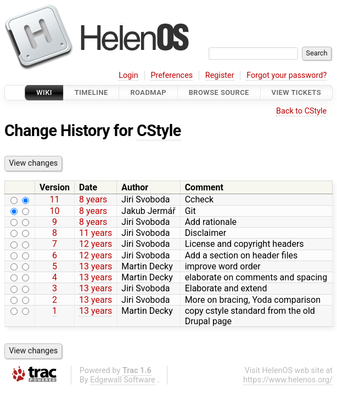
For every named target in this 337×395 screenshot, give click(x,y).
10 (55, 211)
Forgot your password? (286, 75)
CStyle (159, 130)
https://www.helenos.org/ (288, 380)
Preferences (171, 75)
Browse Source (219, 92)
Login (128, 75)
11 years (95, 233)
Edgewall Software (122, 380)
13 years (95, 266)
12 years (95, 244)
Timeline (91, 92)
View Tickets (296, 92)
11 (55, 199)
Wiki (44, 92)
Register (219, 75)
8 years (93, 199)
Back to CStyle (301, 111)
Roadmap (148, 92)
